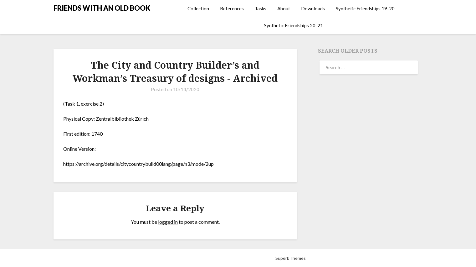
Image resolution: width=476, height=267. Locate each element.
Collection (198, 8)
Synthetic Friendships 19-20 (365, 8)
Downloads (313, 8)
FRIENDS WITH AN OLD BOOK (102, 8)
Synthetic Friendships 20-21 (293, 25)
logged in (168, 222)
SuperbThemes (290, 258)
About (283, 8)
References (232, 8)
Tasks (260, 8)
